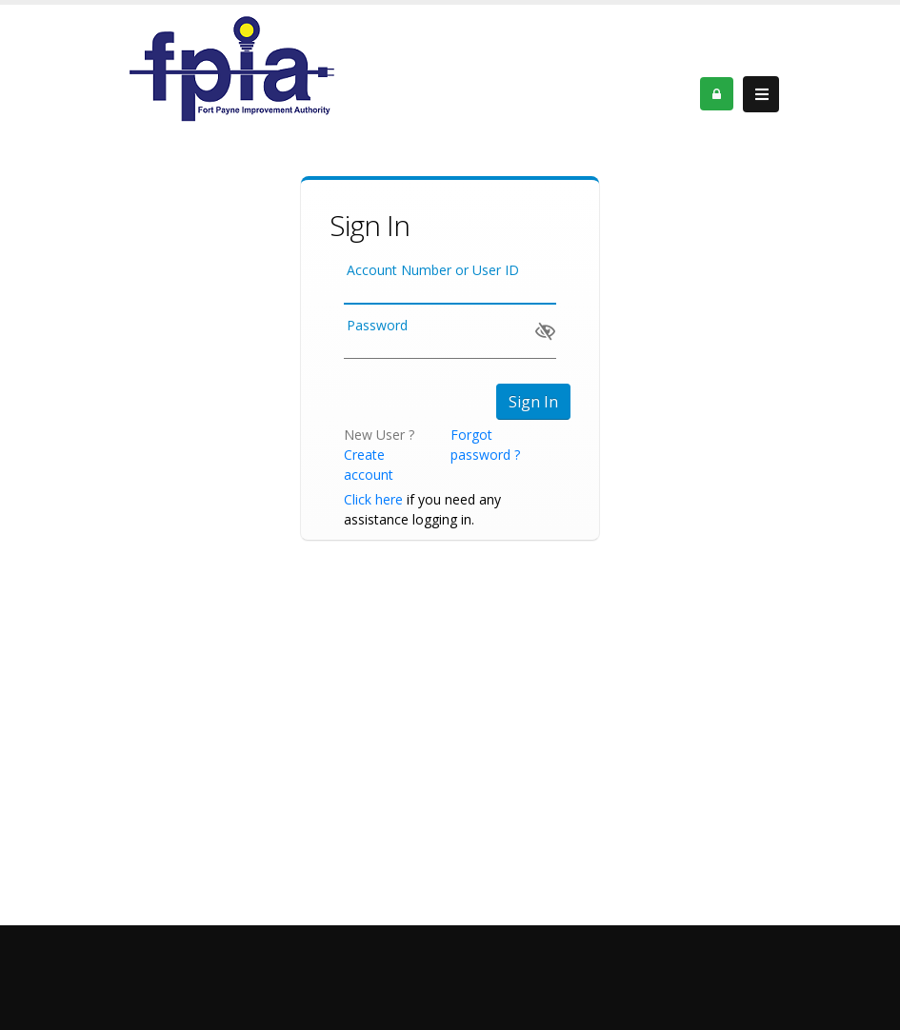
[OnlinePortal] (232, 67)
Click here (373, 499)
